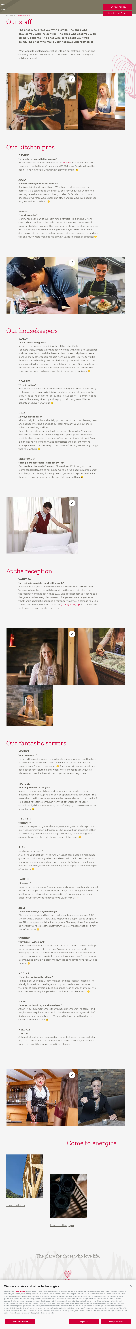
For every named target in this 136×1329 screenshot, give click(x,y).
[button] (131, 1286)
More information (20, 1322)
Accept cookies (116, 1322)
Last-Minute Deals (117, 13)
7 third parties (19, 1291)
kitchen (67, 174)
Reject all (84, 1322)
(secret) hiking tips (71, 631)
